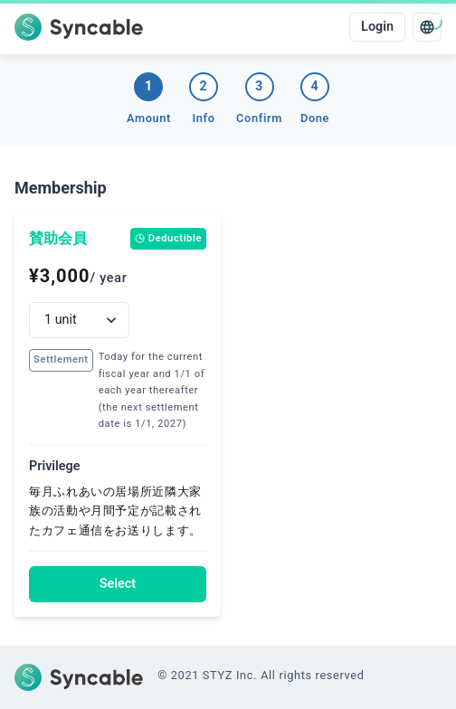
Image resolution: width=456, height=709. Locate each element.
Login (377, 26)
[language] (427, 27)
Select (118, 583)
